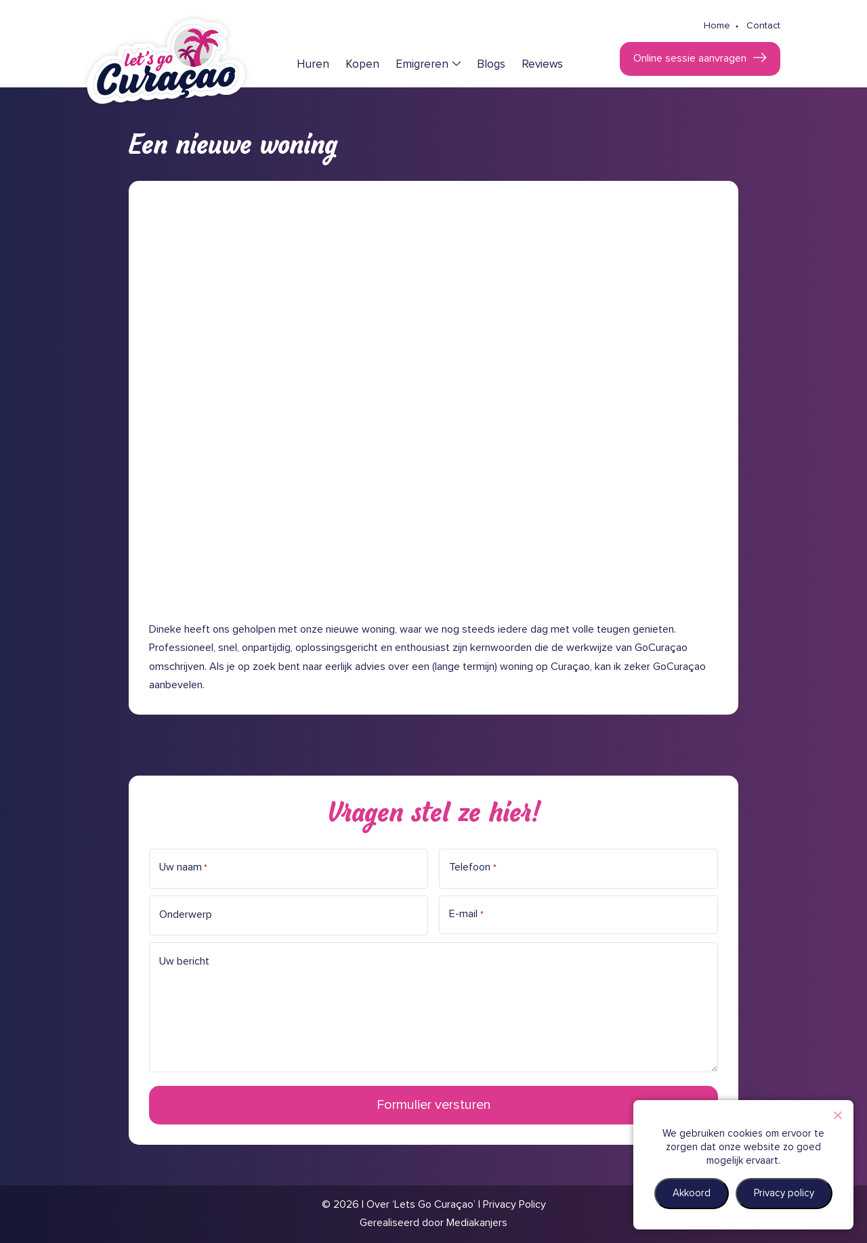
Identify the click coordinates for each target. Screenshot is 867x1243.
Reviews (542, 64)
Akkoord (692, 1193)
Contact (763, 25)
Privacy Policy (514, 1204)
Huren (313, 64)
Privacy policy (784, 1193)
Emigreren (422, 64)
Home (717, 25)
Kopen (362, 64)
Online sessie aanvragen (689, 58)
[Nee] (837, 1115)
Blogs (491, 64)
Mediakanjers (476, 1222)
